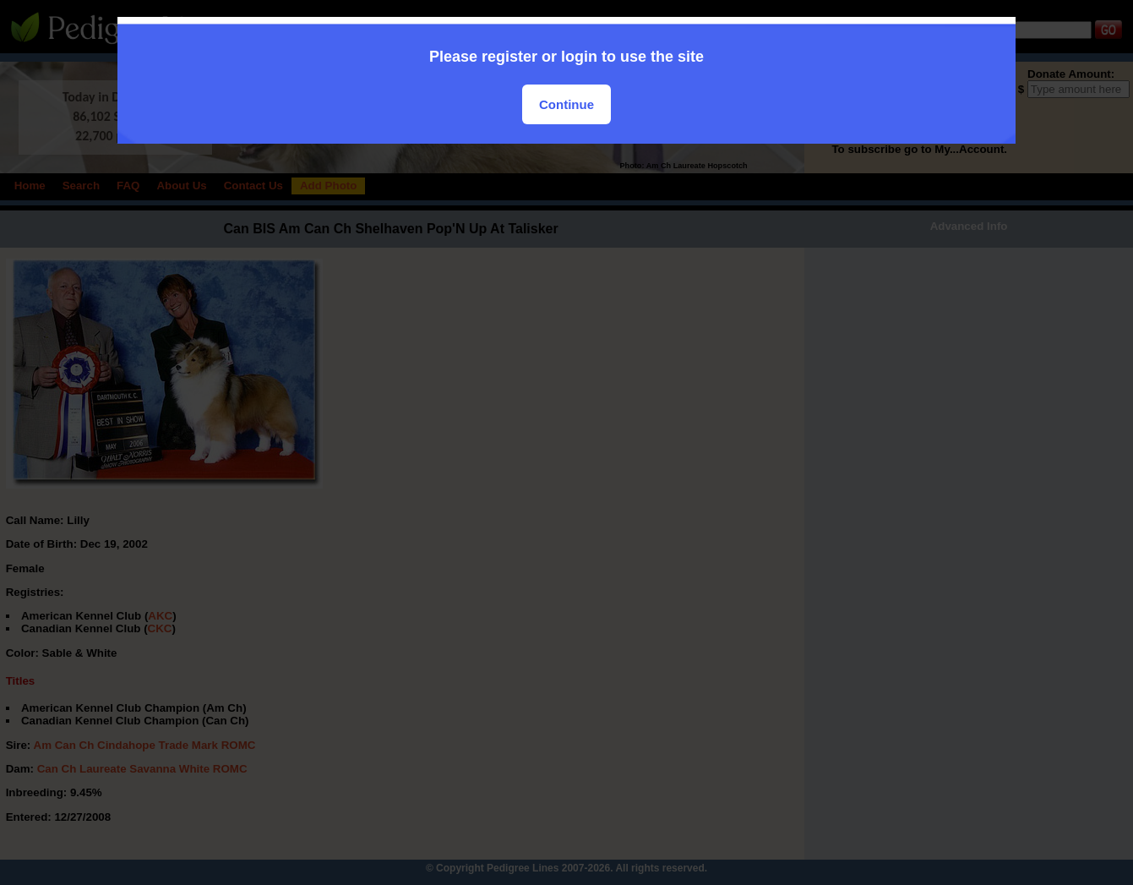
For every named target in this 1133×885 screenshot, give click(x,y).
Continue (566, 104)
